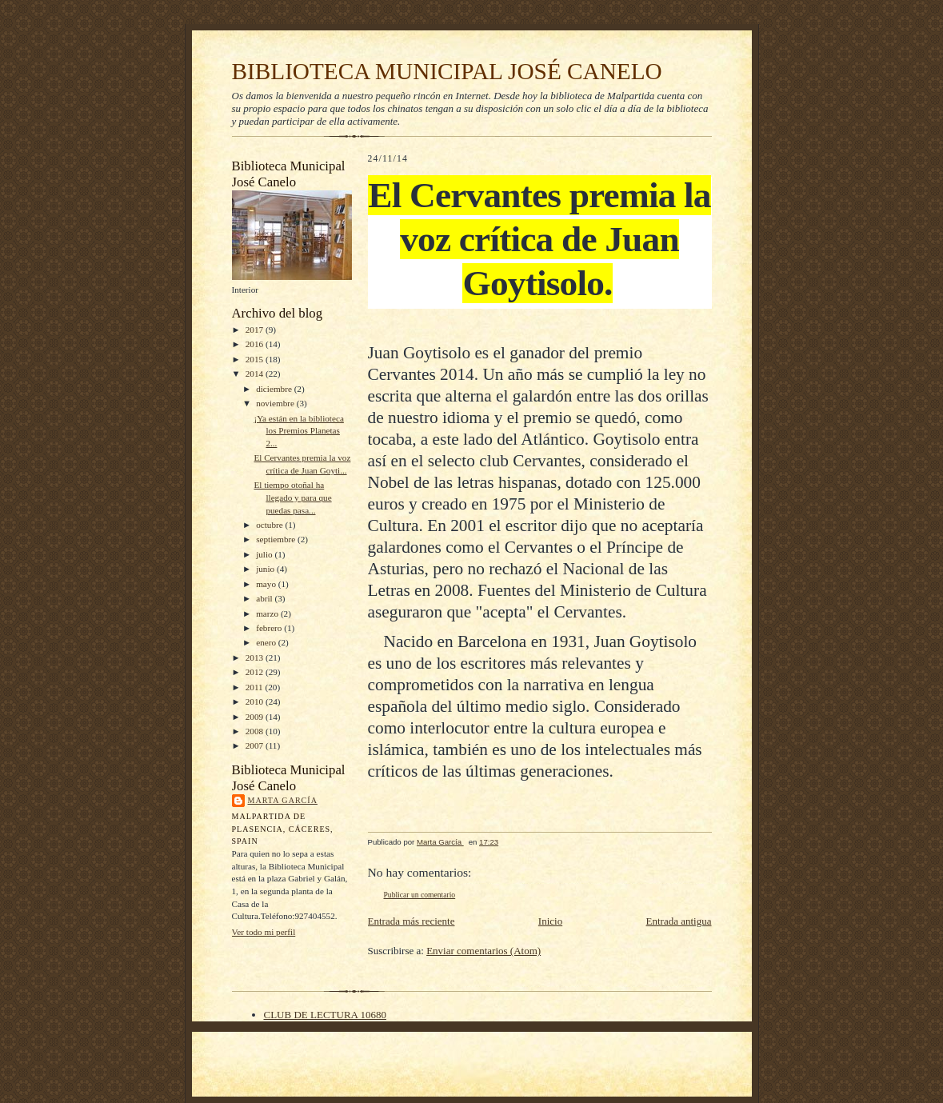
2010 (256, 701)
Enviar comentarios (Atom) (483, 951)
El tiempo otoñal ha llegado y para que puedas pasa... (292, 497)
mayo (267, 584)
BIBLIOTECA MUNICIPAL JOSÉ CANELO (447, 71)
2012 (256, 672)
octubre (270, 525)
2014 (256, 373)
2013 (256, 657)
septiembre (277, 539)
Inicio (550, 921)
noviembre (276, 403)
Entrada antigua (679, 921)
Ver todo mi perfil (264, 932)
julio (265, 554)
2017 (256, 329)
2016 (256, 344)
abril (265, 598)
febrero (270, 628)
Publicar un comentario (420, 894)
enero (267, 642)
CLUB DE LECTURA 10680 (325, 1015)
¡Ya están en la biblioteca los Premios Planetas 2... (298, 431)
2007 (256, 745)
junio (266, 568)
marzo (268, 613)
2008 (256, 731)
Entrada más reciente (411, 921)
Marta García (283, 800)
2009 (256, 716)
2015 (256, 359)
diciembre (275, 389)
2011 (256, 687)
